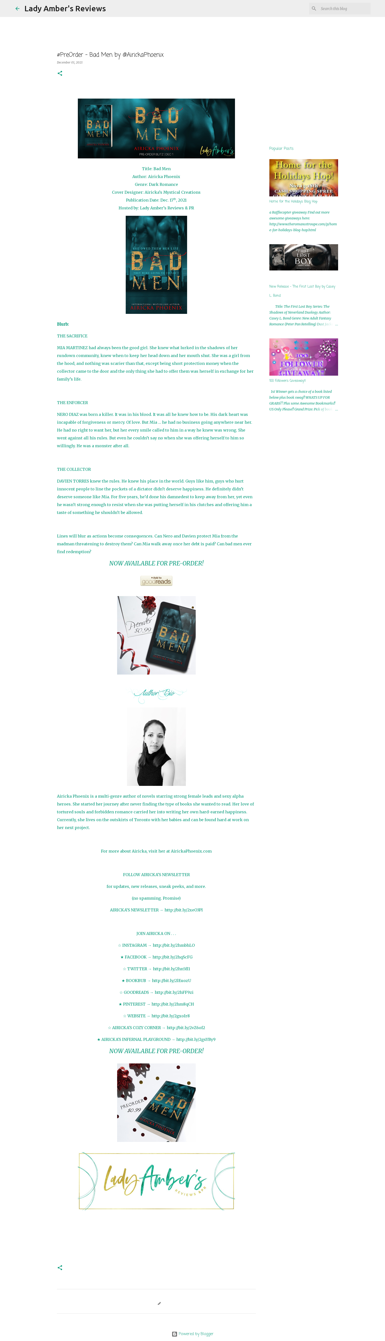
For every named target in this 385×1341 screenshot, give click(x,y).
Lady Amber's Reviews (65, 8)
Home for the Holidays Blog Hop (293, 201)
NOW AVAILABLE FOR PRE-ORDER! (156, 563)
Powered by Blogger (193, 1334)
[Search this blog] (345, 8)
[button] (60, 73)
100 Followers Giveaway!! (287, 380)
